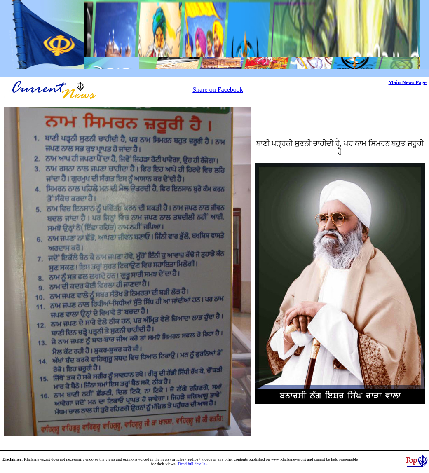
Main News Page (408, 82)
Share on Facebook (217, 89)
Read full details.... (193, 463)
